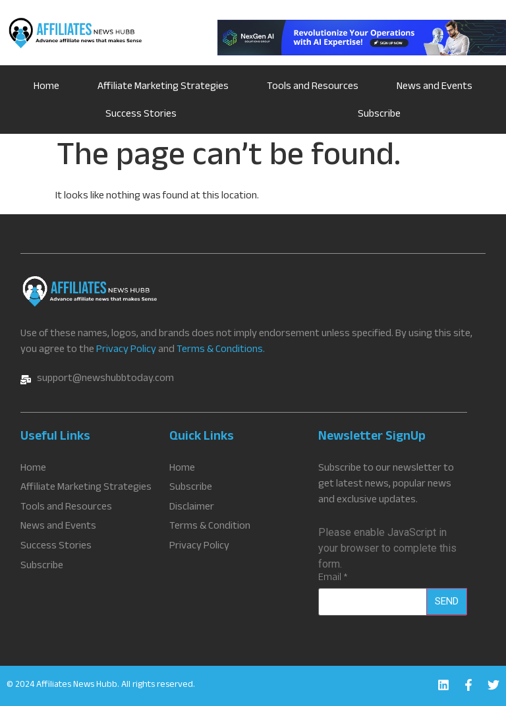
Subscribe (379, 115)
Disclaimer (191, 507)
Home (46, 87)
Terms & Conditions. (221, 350)
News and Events (434, 87)
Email (333, 579)
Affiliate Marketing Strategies (163, 87)
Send (447, 601)
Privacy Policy (126, 350)
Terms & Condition (209, 527)
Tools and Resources (312, 87)
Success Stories (141, 115)
